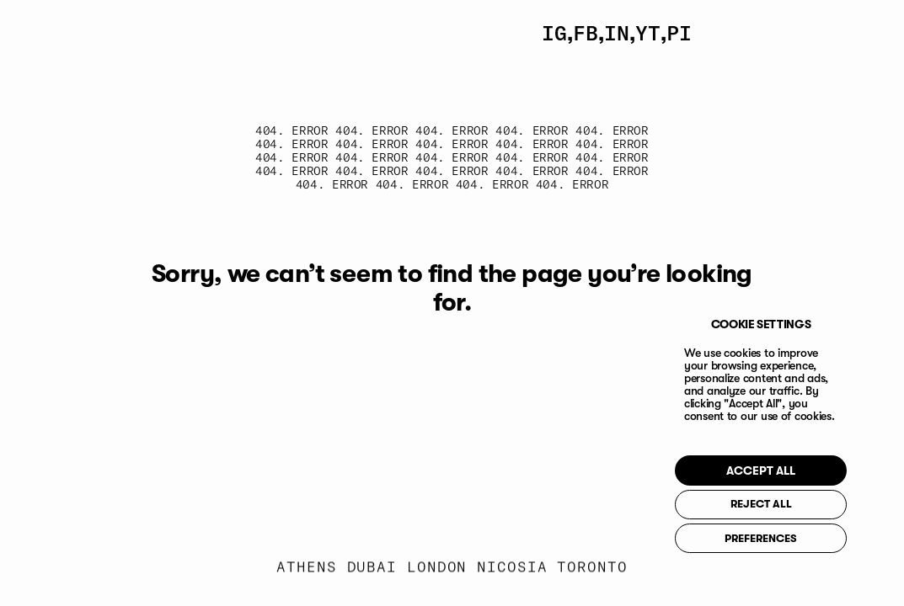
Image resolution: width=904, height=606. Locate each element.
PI (679, 32)
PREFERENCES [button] (761, 539)
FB (585, 32)
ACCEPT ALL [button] (760, 471)
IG (554, 32)
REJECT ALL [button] (761, 504)
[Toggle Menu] (817, 33)
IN (616, 32)
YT (648, 32)
